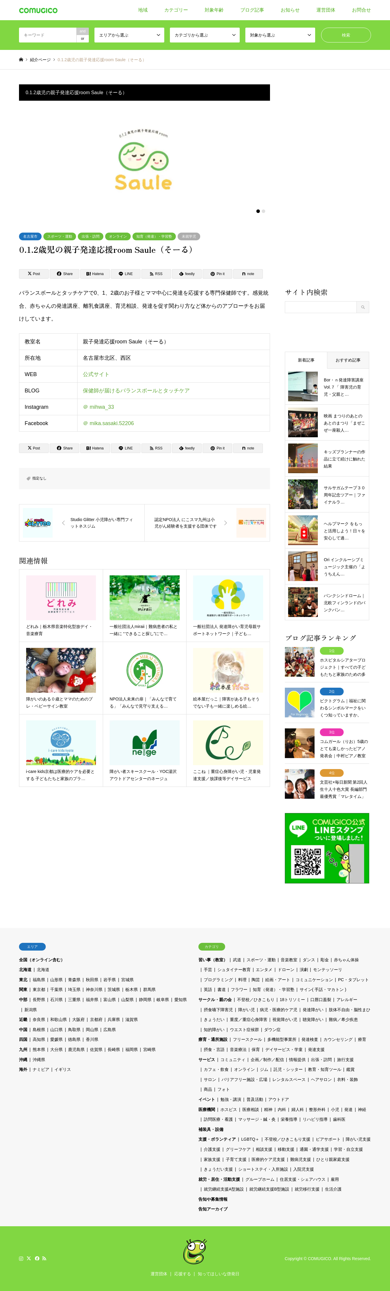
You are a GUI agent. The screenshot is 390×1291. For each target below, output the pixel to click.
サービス (206, 1059)
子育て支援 (236, 1159)
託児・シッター (288, 1069)
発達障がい (313, 1009)
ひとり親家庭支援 (333, 1159)
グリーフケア (238, 1149)
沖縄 (23, 1059)
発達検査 (309, 1039)
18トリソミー (292, 999)
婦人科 (297, 1109)
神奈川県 (94, 989)
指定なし (39, 478)
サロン (210, 1079)
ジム (264, 1069)
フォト (223, 1089)
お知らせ (290, 9)
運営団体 (325, 9)
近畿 (23, 1019)
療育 (362, 1039)
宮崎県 (149, 1049)
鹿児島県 (76, 1049)
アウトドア (278, 1099)
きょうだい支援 (218, 1169)
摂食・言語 (214, 1049)
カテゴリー (176, 9)
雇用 (335, 1179)
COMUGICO (319, 1258)
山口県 (56, 1029)
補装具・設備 (210, 1129)
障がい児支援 (358, 1139)
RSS (44, 1258)
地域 (143, 9)
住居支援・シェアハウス (303, 1179)
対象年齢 (214, 9)
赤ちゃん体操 (346, 959)
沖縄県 (39, 1059)
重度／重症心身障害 (248, 1019)
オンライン (118, 236)
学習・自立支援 (348, 1149)
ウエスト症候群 (244, 1029)
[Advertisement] (327, 185)
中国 (23, 1029)
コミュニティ (232, 1059)
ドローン (286, 969)
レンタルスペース (289, 1079)
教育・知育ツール (324, 1069)
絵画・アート (277, 979)
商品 (208, 1089)
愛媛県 (56, 1039)
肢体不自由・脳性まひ (349, 1009)
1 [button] (258, 211)
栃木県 (131, 989)
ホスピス (228, 1109)
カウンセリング (338, 1039)
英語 (208, 989)
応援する (182, 1273)
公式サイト (96, 374)
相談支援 (264, 1149)
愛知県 (180, 999)
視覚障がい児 (284, 1019)
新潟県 (30, 1009)
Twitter (29, 1258)
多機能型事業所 (281, 1039)
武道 (237, 959)
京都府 (96, 1019)
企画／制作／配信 (267, 1059)
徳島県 (74, 1039)
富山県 (109, 999)
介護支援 (212, 1149)
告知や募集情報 (213, 1199)
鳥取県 (74, 1029)
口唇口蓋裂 (320, 999)
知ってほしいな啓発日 (218, 1273)
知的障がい (214, 1029)
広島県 (109, 1029)
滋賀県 (131, 1019)
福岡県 (131, 1049)
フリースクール (247, 1039)
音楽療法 (238, 1049)
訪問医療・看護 (218, 1119)
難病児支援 (300, 1159)
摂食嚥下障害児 (218, 1009)
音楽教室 (289, 959)
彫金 (324, 959)
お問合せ (361, 9)
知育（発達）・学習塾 (154, 236)
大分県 (56, 1049)
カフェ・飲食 (216, 1069)
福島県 (39, 979)
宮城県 (127, 979)
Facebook (36, 1258)
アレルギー (347, 999)
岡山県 (92, 1029)
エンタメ (264, 969)
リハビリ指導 (315, 1119)
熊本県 (39, 1049)
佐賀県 (96, 1049)
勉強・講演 (230, 1099)
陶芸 (256, 979)
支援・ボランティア (217, 1139)
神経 (362, 1109)
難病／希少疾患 (343, 1019)
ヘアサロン (321, 1079)
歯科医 (339, 1119)
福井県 (92, 999)
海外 (23, 1069)
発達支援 (316, 1049)
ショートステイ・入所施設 (263, 1169)
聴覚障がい (313, 1019)
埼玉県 (74, 989)
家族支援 (212, 1159)
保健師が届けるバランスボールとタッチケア (136, 391)
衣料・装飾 (347, 1079)
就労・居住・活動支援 (219, 1179)
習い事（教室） (213, 959)
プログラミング (218, 979)
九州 (23, 1049)
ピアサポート (328, 1139)
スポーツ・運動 (59, 236)
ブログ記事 (252, 9)
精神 (268, 1109)
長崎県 (114, 1049)
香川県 (92, 1039)
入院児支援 (303, 1169)
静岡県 (145, 999)
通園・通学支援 (314, 1149)
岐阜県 (163, 999)
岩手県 (109, 979)
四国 (23, 1039)
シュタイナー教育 (234, 969)
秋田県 (92, 979)
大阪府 (78, 1019)
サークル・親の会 (215, 999)
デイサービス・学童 (284, 1049)
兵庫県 (114, 1019)
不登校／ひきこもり (255, 999)
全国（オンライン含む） (42, 959)
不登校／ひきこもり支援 (287, 1139)
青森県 (74, 979)
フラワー (239, 989)
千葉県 (56, 989)
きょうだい (214, 1019)
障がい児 (246, 1009)
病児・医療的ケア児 (278, 1009)
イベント (206, 1099)
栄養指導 (289, 1119)
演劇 (304, 969)
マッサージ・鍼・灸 (257, 1119)
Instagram (21, 1258)
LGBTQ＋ (250, 1139)
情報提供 (297, 1059)
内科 (282, 1109)
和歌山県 (58, 1019)
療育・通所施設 (213, 1039)
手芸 (208, 969)
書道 (221, 989)
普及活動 (255, 1099)
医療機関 (206, 1109)
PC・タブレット (353, 979)
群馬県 (149, 989)
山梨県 (127, 999)
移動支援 (286, 1149)
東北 (23, 979)
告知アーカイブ (213, 1209)
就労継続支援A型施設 (224, 1189)
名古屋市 (30, 236)
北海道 (25, 969)
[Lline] (125, 274)
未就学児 (189, 236)
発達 (348, 1109)
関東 (23, 989)
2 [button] (263, 211)
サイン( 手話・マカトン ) (323, 989)
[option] (144, 159)
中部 (23, 999)
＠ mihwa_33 (98, 407)
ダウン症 (272, 1029)
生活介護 (333, 1189)
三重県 (74, 999)
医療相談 (250, 1109)
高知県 (39, 1039)
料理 (242, 979)
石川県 (56, 999)
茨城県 (114, 989)
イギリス (62, 1069)
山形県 (56, 979)
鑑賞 (350, 1069)
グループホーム (259, 1179)
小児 (335, 1109)
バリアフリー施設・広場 (244, 1079)
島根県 (39, 1029)
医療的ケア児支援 (268, 1159)
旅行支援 (345, 1059)
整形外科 (317, 1109)
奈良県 (39, 1019)
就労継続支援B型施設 (269, 1189)
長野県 (39, 999)
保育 (256, 1049)
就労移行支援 (307, 1189)
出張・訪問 (91, 236)
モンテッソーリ (327, 969)
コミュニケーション (314, 979)
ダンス (309, 959)
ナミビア (41, 1069)
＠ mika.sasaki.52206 (108, 423)
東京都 (39, 989)
